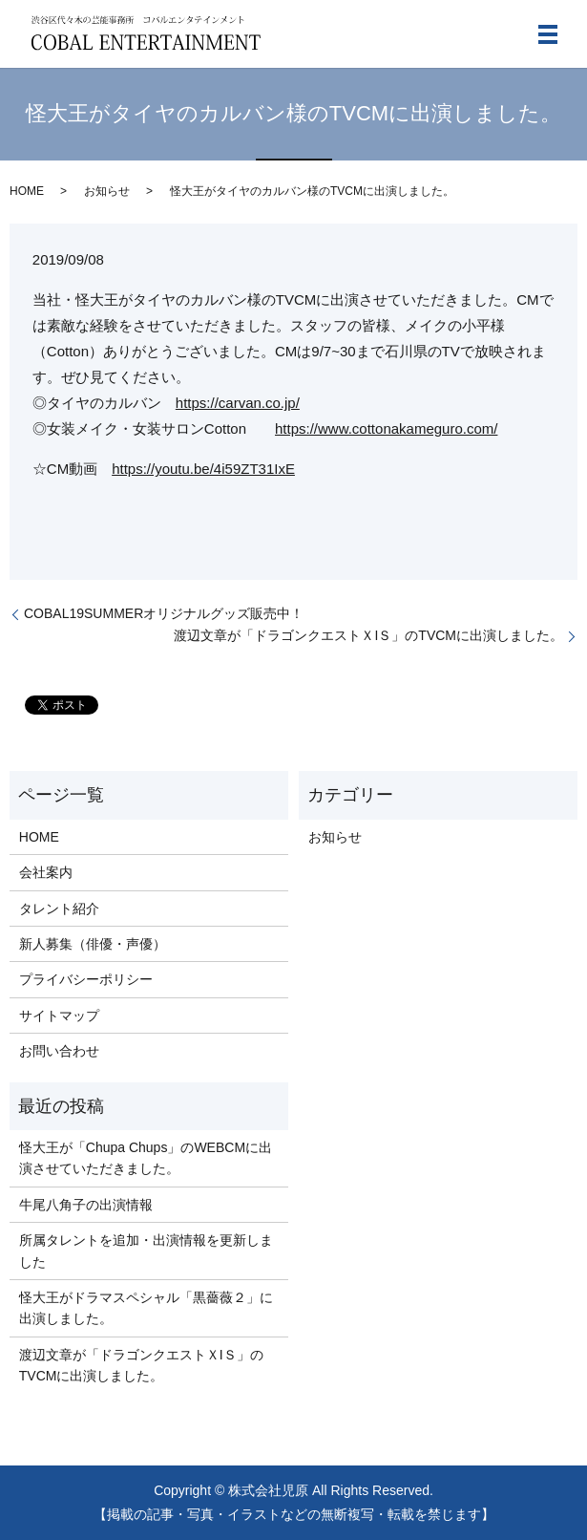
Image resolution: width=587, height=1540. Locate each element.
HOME (27, 191)
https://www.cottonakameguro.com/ (386, 428)
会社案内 (46, 872)
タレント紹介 (59, 908)
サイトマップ (59, 1015)
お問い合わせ (59, 1051)
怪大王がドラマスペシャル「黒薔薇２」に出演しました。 (146, 1308)
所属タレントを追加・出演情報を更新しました (146, 1250)
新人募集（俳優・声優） (92, 944)
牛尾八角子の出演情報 (86, 1204)
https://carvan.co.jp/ (238, 403)
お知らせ (107, 191)
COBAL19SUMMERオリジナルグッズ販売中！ (164, 613)
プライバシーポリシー (86, 979)
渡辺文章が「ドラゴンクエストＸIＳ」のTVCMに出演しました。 (368, 635)
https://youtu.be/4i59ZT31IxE (203, 468)
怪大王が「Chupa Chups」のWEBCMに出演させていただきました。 (145, 1158)
